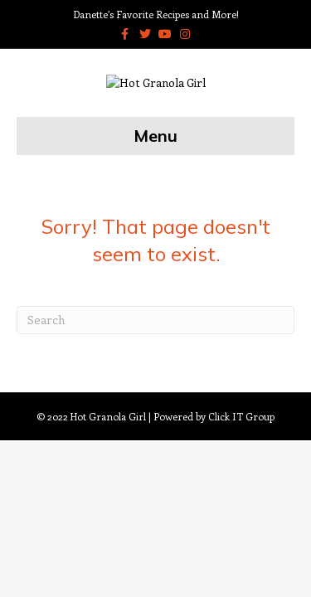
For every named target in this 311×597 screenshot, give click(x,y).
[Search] (155, 367)
